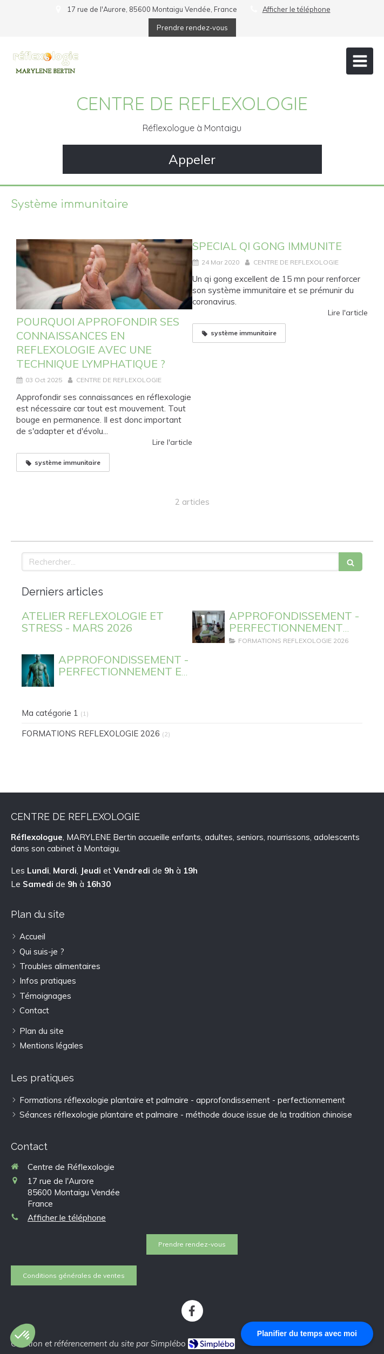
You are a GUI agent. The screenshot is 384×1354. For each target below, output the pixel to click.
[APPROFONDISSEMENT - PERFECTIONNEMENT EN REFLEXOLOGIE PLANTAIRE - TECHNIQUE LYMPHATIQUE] (38, 670)
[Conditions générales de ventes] (74, 1275)
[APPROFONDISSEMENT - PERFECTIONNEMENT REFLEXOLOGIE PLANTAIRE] (208, 627)
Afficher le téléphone (296, 9)
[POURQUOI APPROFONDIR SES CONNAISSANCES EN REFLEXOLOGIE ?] (104, 274)
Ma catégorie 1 (50, 713)
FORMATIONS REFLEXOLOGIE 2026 (91, 733)
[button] (23, 1336)
